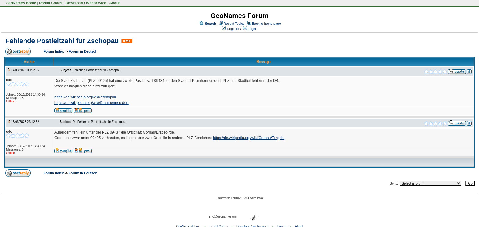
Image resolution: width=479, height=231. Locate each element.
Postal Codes (50, 3)
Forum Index (54, 51)
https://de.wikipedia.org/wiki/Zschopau (85, 97)
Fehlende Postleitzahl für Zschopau (62, 41)
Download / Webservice (85, 3)
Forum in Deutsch (83, 51)
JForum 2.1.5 (237, 198)
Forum (281, 226)
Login (249, 29)
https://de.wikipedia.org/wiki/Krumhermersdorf (91, 103)
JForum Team (255, 198)
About (114, 3)
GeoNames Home (20, 3)
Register (230, 29)
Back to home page (266, 23)
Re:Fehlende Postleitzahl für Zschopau (98, 121)
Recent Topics (234, 23)
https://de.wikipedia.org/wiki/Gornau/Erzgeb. (248, 138)
